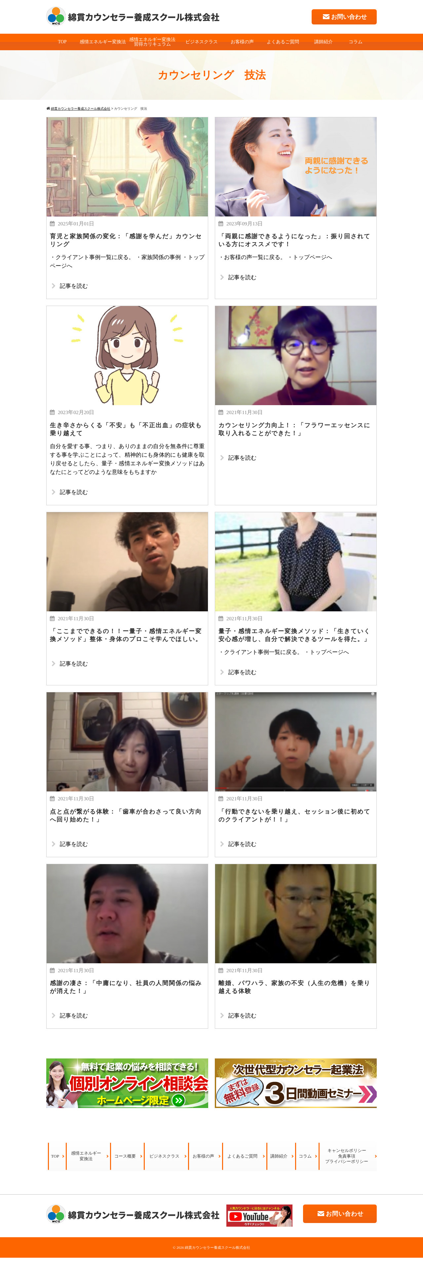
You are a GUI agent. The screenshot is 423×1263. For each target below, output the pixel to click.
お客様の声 (242, 41)
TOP (62, 41)
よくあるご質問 (283, 41)
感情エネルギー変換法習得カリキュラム (152, 42)
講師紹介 (323, 41)
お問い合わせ (344, 16)
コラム (356, 41)
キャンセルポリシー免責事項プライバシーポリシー (346, 1161)
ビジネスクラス (201, 41)
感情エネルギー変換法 (103, 41)
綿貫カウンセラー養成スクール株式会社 (217, 1253)
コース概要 (125, 1161)
